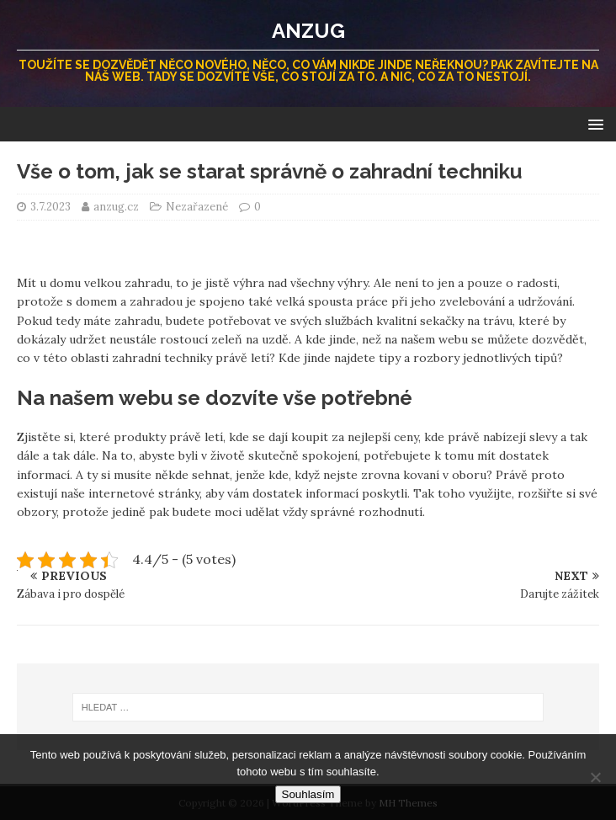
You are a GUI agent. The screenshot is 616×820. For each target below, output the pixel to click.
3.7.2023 (50, 207)
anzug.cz (117, 207)
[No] (595, 777)
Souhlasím (308, 794)
